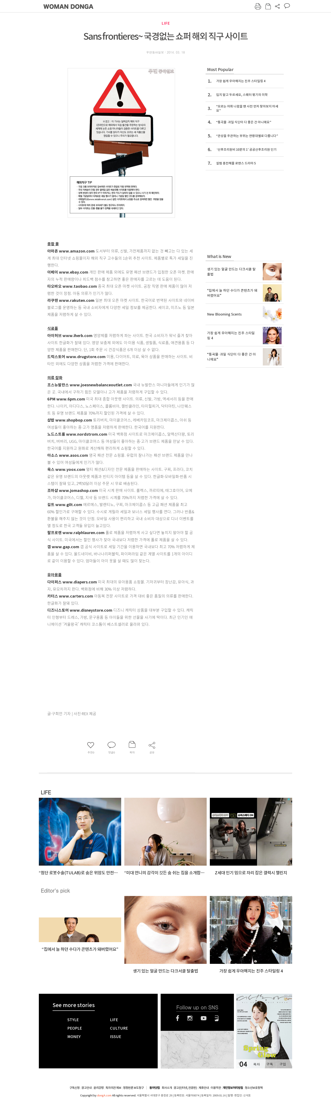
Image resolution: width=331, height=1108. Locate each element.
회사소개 (167, 1088)
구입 (282, 1064)
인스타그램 (189, 1018)
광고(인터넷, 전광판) (185, 1088)
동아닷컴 (154, 1088)
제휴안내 (204, 1088)
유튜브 (203, 1018)
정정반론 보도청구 (133, 1088)
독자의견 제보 (113, 1088)
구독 (269, 1064)
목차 (256, 1064)
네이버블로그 (216, 1018)
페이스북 (177, 1018)
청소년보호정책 (254, 1088)
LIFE (165, 23)
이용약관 (216, 1088)
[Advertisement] (110, 675)
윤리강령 (99, 1088)
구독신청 (74, 1088)
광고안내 (86, 1088)
